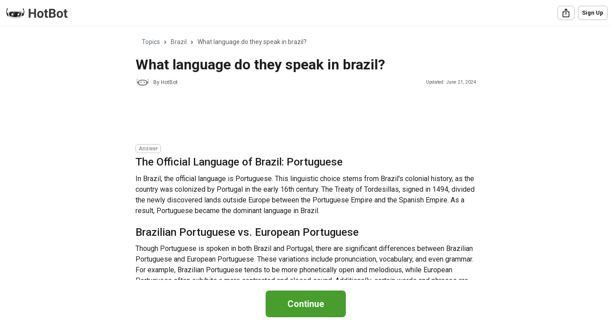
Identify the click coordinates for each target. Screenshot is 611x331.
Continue (305, 304)
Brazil (179, 41)
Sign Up (592, 12)
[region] (305, 153)
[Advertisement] (297, 117)
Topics (151, 41)
